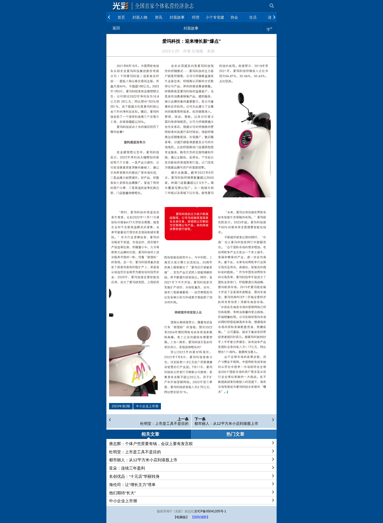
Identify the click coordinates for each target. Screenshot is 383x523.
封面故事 (191, 28)
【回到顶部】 (200, 517)
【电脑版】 (181, 517)
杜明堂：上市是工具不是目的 (164, 423)
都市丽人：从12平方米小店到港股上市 (226, 423)
